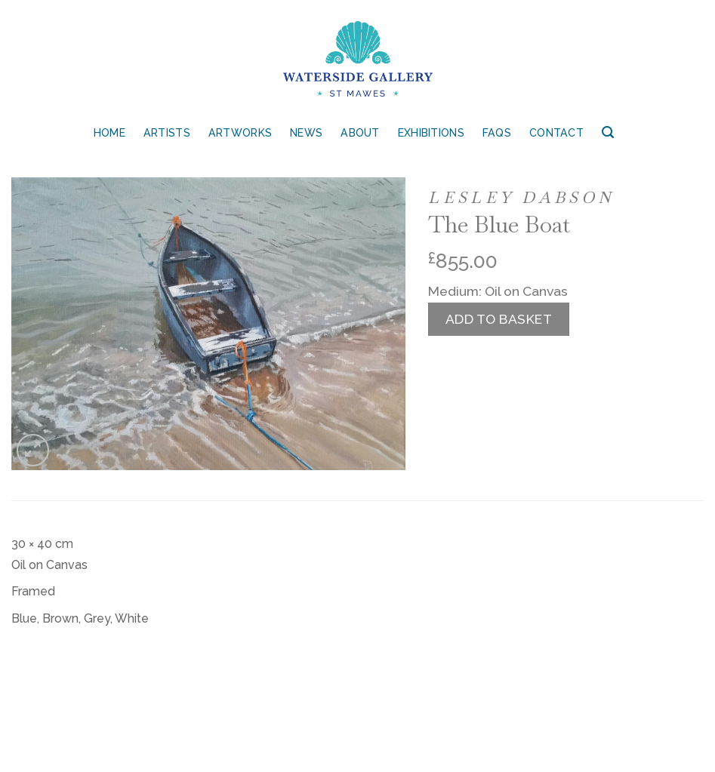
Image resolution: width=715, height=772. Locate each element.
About (360, 133)
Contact (556, 133)
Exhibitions (431, 133)
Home (109, 133)
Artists (166, 133)
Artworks (240, 133)
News (306, 133)
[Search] (608, 132)
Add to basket (499, 319)
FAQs (496, 133)
